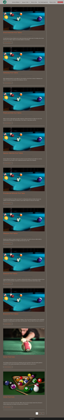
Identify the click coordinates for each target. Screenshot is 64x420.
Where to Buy (34, 2)
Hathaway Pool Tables (10, 73)
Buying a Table (25, 2)
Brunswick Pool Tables (10, 314)
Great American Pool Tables (12, 32)
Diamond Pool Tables (10, 273)
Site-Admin (7, 35)
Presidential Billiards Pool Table (14, 193)
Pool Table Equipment (43, 2)
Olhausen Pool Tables (10, 233)
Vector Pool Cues (9, 357)
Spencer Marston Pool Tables (13, 153)
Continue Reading (8, 42)
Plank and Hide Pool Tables (12, 113)
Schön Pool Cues (9, 397)
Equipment (23, 35)
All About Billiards (16, 2)
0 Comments (29, 35)
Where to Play (53, 2)
